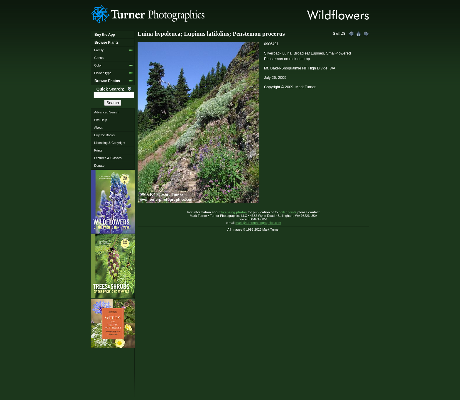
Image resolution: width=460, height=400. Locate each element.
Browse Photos (107, 81)
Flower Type (102, 73)
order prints (288, 212)
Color (98, 65)
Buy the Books (104, 135)
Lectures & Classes (108, 158)
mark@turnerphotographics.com (258, 222)
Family (99, 50)
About (98, 127)
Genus (99, 57)
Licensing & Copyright (109, 142)
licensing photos (234, 212)
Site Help (100, 120)
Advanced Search (106, 112)
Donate (99, 165)
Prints (98, 150)
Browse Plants (106, 42)
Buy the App (104, 35)
